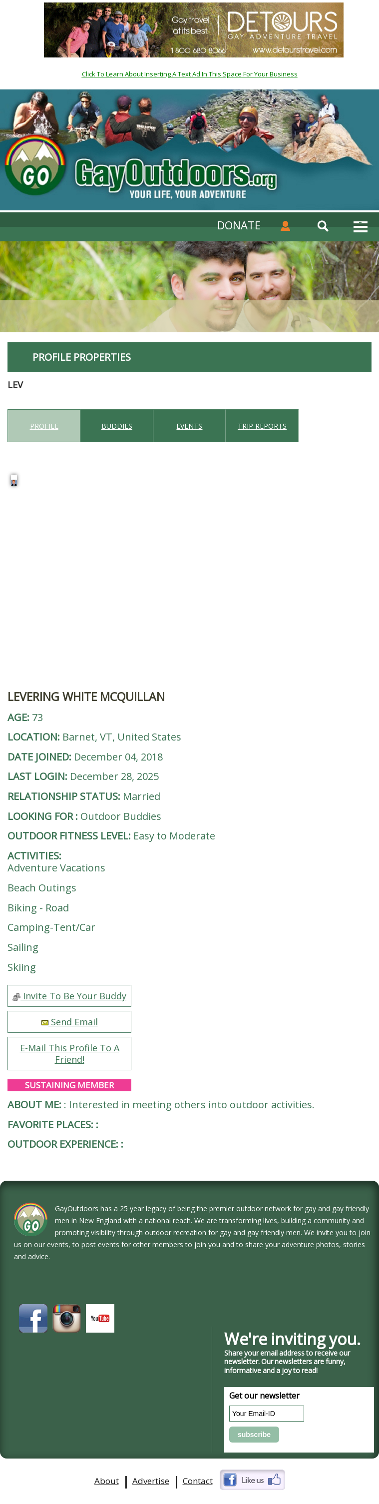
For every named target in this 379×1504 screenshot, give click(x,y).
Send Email (69, 1022)
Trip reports (262, 426)
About (106, 1481)
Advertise (150, 1481)
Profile (44, 426)
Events (189, 426)
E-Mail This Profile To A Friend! (69, 1053)
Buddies (116, 426)
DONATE (239, 224)
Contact (198, 1481)
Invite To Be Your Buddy (69, 996)
